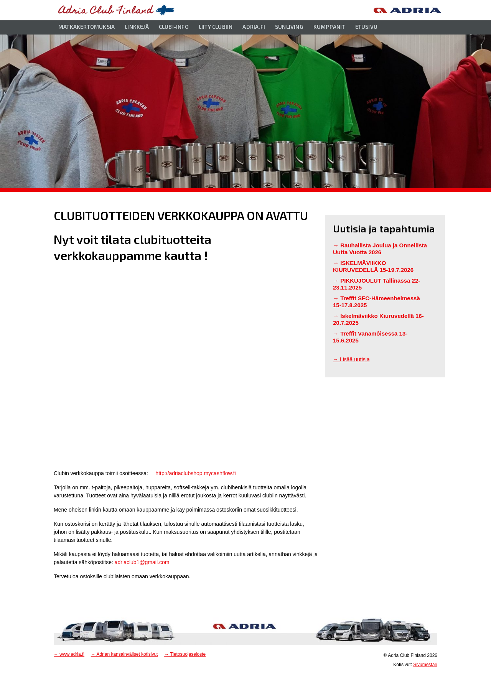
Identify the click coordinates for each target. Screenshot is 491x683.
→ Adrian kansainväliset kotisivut (124, 654)
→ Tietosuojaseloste (185, 654)
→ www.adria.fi (69, 654)
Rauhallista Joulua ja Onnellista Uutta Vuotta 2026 (380, 248)
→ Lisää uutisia (351, 359)
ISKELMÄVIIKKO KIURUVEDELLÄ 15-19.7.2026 (373, 266)
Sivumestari (425, 664)
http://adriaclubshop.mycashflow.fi (195, 473)
